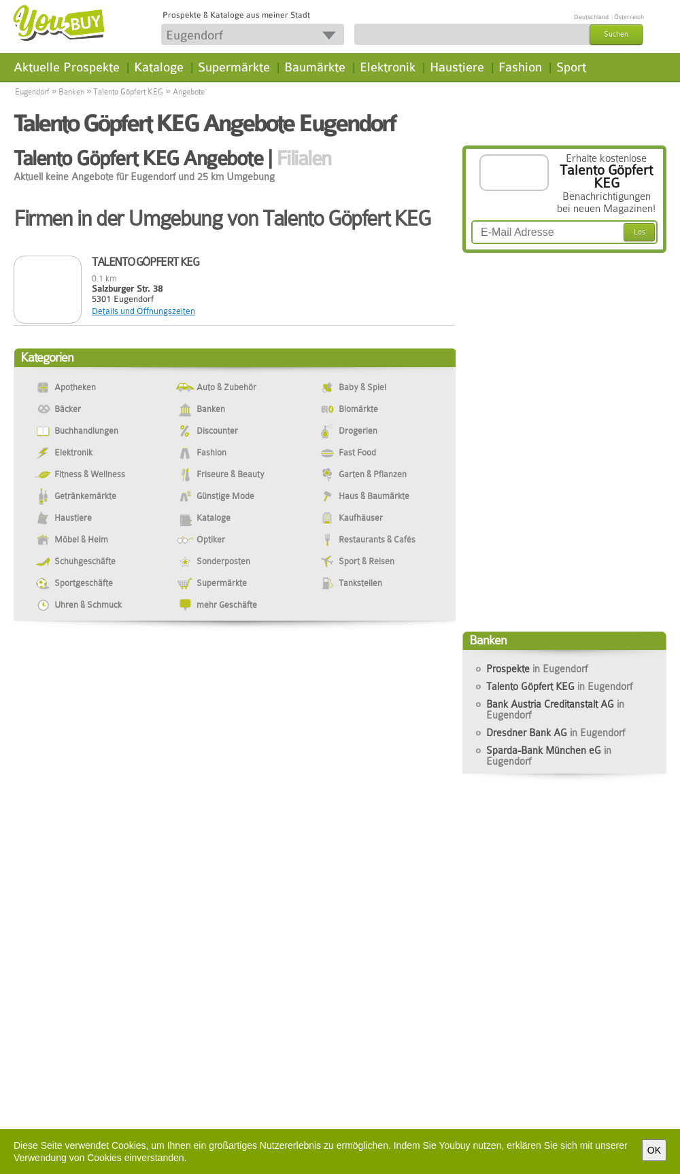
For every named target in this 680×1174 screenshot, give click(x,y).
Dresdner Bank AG (555, 732)
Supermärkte (234, 67)
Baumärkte (314, 67)
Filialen (303, 158)
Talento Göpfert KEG (128, 92)
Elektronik (387, 67)
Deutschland (591, 17)
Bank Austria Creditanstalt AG (555, 710)
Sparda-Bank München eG (548, 756)
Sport (571, 67)
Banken (71, 92)
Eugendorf (32, 92)
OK (654, 1150)
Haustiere (457, 67)
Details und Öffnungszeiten (143, 311)
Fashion (520, 67)
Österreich (629, 17)
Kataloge (159, 67)
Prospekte (537, 668)
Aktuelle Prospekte (67, 67)
